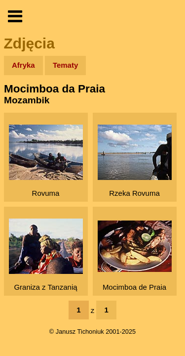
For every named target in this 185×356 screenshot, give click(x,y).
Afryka (23, 65)
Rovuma (46, 161)
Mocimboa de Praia (135, 256)
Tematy (65, 65)
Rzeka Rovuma (135, 161)
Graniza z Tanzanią (46, 255)
